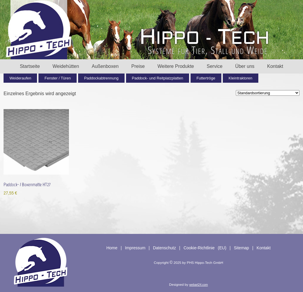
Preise (138, 66)
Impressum (135, 247)
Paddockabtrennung (101, 78)
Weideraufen (20, 78)
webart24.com (198, 284)
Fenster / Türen (57, 78)
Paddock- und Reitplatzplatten (157, 78)
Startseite (30, 66)
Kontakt (275, 66)
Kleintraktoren (240, 78)
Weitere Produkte (175, 66)
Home (111, 247)
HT (204, 37)
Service (215, 66)
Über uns (244, 66)
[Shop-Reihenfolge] (267, 93)
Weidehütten (66, 66)
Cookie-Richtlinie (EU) (204, 247)
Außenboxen (105, 66)
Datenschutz (164, 247)
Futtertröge (205, 78)
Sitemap (241, 247)
